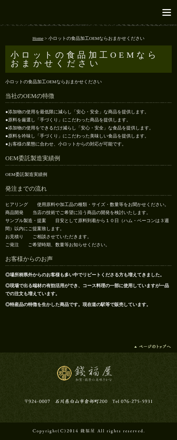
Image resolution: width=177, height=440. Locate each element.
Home (38, 38)
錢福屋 (88, 12)
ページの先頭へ (153, 346)
